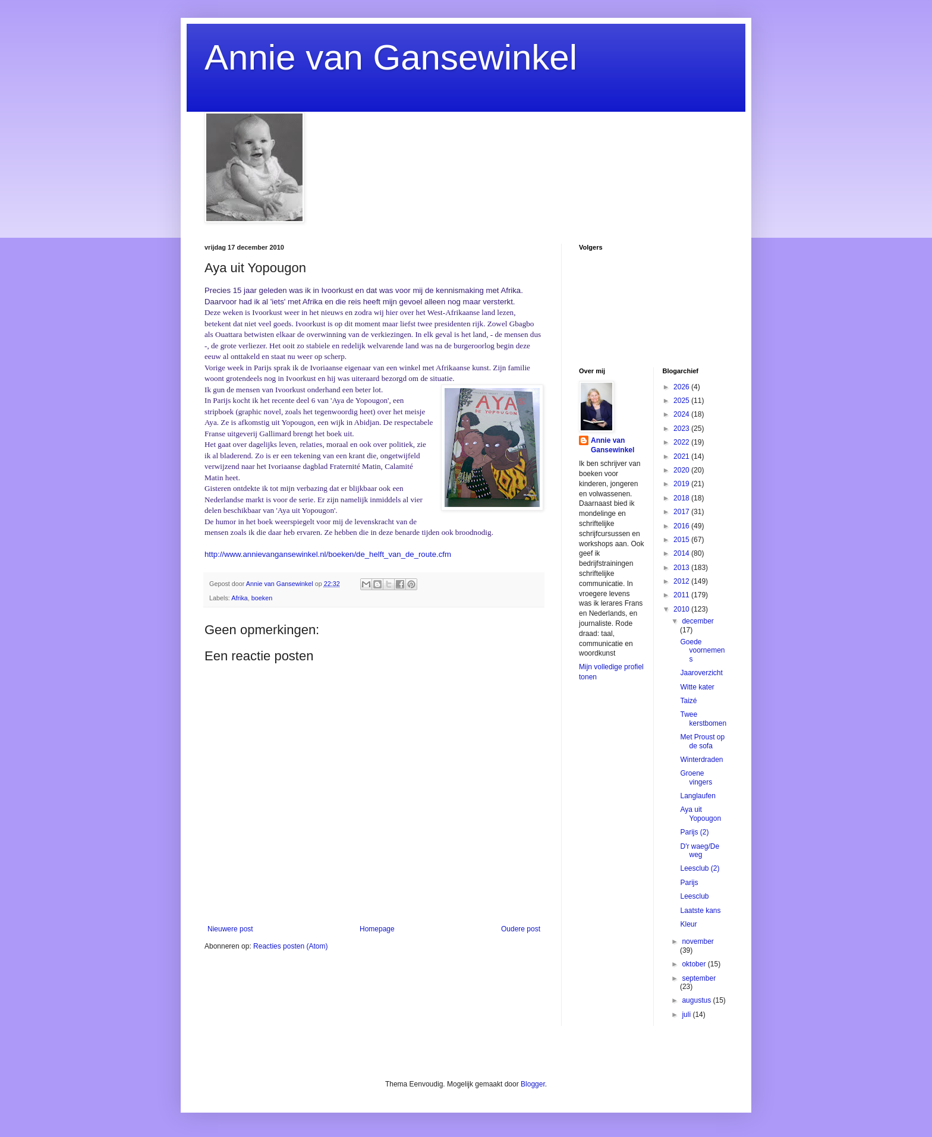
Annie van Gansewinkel (390, 57)
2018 (682, 498)
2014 (682, 553)
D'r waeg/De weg (699, 850)
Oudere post (520, 929)
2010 (682, 609)
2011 (682, 595)
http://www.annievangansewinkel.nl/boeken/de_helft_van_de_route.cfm (327, 554)
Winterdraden (701, 759)
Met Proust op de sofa (702, 741)
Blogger (533, 1084)
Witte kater (697, 687)
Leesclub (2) (699, 868)
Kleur (688, 924)
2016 (682, 526)
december (697, 621)
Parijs (689, 882)
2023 (682, 428)
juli (687, 1014)
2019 (682, 484)
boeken (261, 597)
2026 (682, 387)
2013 (682, 567)
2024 (682, 414)
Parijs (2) (694, 832)
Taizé (688, 701)
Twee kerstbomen (703, 718)
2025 (682, 400)
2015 (682, 540)
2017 (682, 512)
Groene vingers (696, 777)
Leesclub (694, 896)
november (697, 941)
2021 (682, 456)
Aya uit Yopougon (700, 813)
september (699, 978)
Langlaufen (697, 796)
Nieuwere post (230, 929)
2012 (682, 581)
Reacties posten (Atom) (290, 946)
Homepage (377, 929)
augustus (697, 1000)
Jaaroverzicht (701, 673)
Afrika (239, 597)
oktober (694, 964)
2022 (682, 442)
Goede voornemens (702, 650)
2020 (682, 470)
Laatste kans (700, 910)
